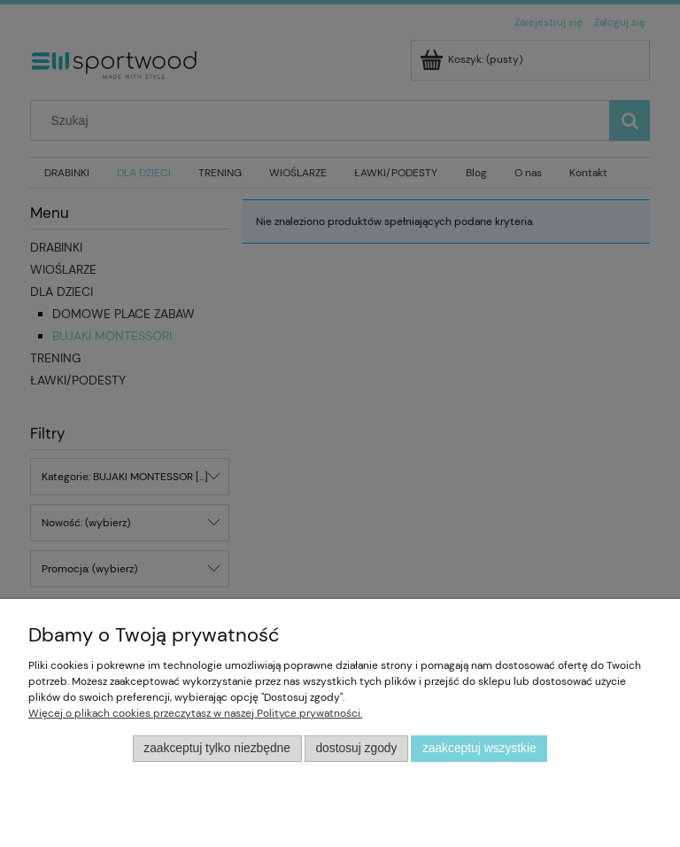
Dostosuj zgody (356, 748)
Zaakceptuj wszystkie (479, 748)
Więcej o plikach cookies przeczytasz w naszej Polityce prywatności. (195, 713)
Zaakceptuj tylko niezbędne (216, 748)
